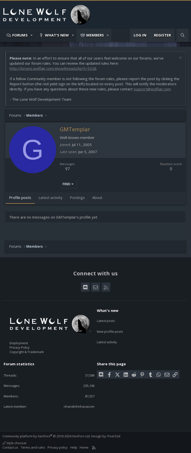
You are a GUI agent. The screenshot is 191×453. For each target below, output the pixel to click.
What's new (57, 35)
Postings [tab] (77, 197)
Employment (19, 343)
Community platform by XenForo (46, 436)
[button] (31, 35)
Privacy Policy (20, 347)
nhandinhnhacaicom (79, 406)
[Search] (183, 35)
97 (67, 168)
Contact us (10, 447)
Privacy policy (58, 447)
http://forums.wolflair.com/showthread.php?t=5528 (53, 68)
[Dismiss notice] (180, 58)
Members (95, 35)
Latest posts (106, 319)
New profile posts (110, 328)
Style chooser (14, 443)
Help (73, 447)
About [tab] (97, 197)
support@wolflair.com (152, 88)
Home (84, 447)
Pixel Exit (113, 436)
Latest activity (107, 337)
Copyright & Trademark (27, 352)
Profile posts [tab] (20, 197)
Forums (20, 35)
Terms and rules (33, 447)
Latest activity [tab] (50, 197)
